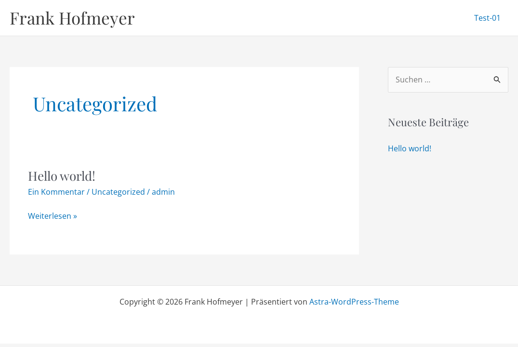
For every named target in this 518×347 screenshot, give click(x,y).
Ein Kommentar (56, 192)
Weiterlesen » (52, 216)
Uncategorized (118, 192)
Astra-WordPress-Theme (354, 301)
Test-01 (487, 18)
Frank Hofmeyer (72, 17)
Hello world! (61, 175)
